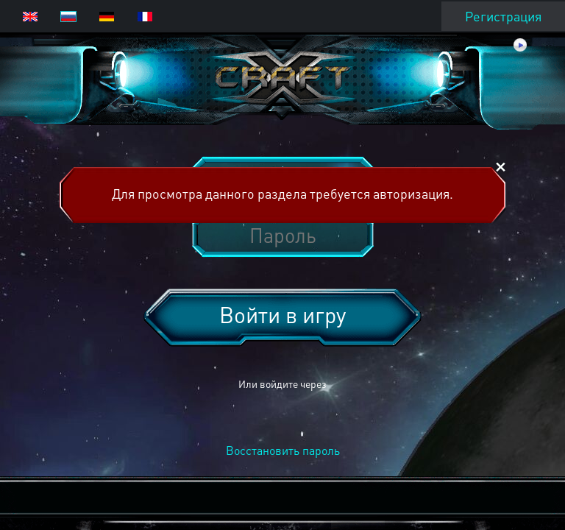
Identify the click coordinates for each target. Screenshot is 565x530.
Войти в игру (282, 314)
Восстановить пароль (283, 450)
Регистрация (503, 15)
